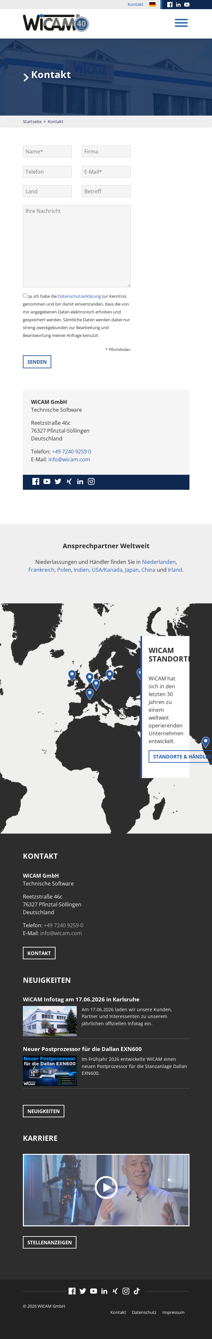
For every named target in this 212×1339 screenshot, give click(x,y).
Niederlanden (159, 562)
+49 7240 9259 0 (71, 451)
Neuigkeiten (43, 1111)
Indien (81, 569)
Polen (64, 569)
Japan (132, 569)
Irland (175, 569)
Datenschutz (144, 1312)
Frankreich (41, 569)
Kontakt (135, 4)
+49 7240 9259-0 (63, 925)
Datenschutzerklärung (79, 296)
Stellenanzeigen (49, 1242)
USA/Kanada (107, 569)
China (148, 569)
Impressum (173, 1312)
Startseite (32, 121)
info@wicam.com (69, 459)
